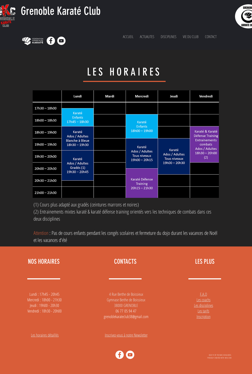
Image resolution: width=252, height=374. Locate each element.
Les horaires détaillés (45, 335)
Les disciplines (203, 305)
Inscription (204, 316)
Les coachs (204, 300)
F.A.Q (203, 294)
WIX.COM (228, 357)
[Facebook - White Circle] (51, 41)
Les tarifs (203, 311)
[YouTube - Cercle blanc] (61, 41)
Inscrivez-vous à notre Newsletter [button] (126, 335)
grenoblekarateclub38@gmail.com (126, 316)
